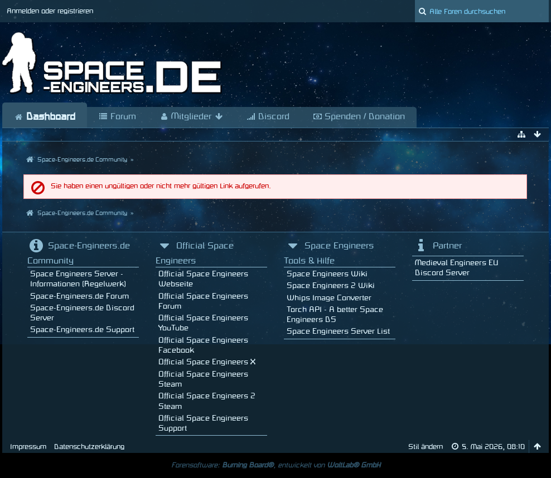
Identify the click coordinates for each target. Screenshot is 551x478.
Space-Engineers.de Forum (79, 296)
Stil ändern (425, 446)
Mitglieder (191, 117)
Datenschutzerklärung (89, 446)
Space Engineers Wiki (327, 273)
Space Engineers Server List (338, 331)
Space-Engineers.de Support (82, 329)
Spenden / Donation (359, 117)
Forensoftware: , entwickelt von (275, 465)
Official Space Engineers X (206, 361)
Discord (267, 117)
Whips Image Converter (329, 297)
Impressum (28, 446)
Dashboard (44, 117)
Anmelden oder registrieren (50, 11)
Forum (117, 117)
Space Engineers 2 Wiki (331, 285)
